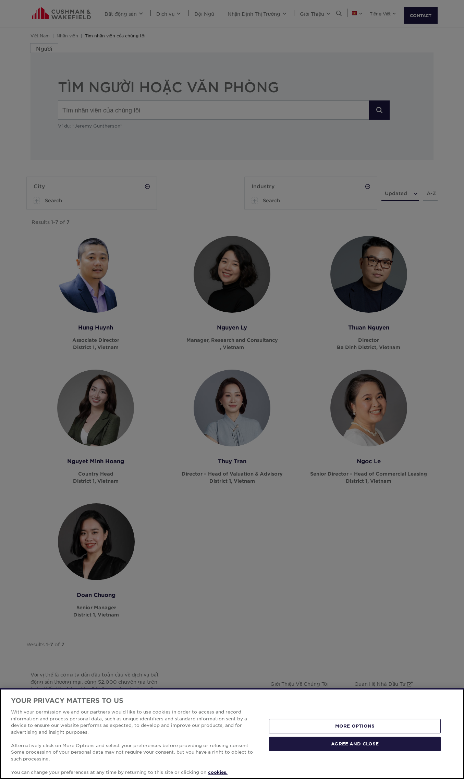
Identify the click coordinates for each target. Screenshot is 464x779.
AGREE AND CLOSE (355, 753)
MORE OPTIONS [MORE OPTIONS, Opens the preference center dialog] (355, 736)
